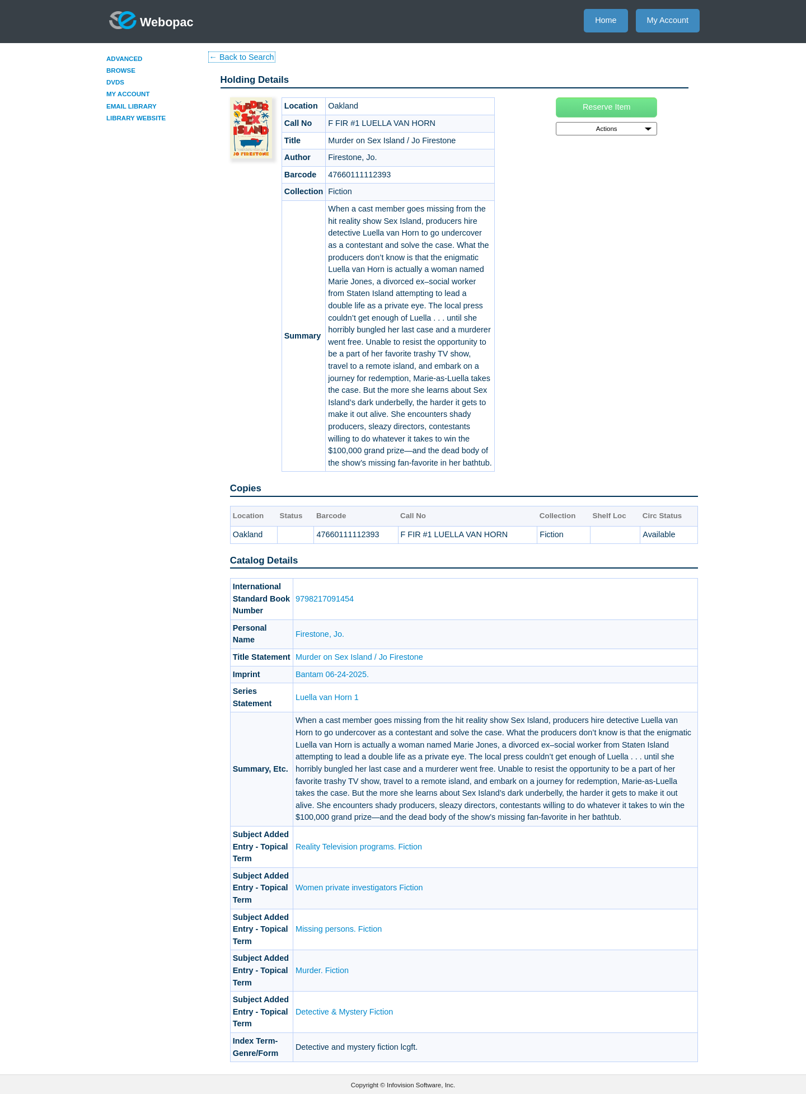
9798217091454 (325, 598)
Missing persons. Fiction (339, 928)
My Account (667, 20)
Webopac (151, 20)
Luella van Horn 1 (327, 697)
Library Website (136, 118)
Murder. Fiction (322, 970)
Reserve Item (607, 106)
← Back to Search (241, 57)
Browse (120, 70)
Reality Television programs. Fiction (359, 846)
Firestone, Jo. (320, 634)
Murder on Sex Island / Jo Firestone (359, 656)
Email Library (131, 106)
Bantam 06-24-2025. (332, 674)
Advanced (124, 58)
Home (605, 20)
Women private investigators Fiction (359, 887)
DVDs (115, 82)
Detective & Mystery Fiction (344, 1011)
